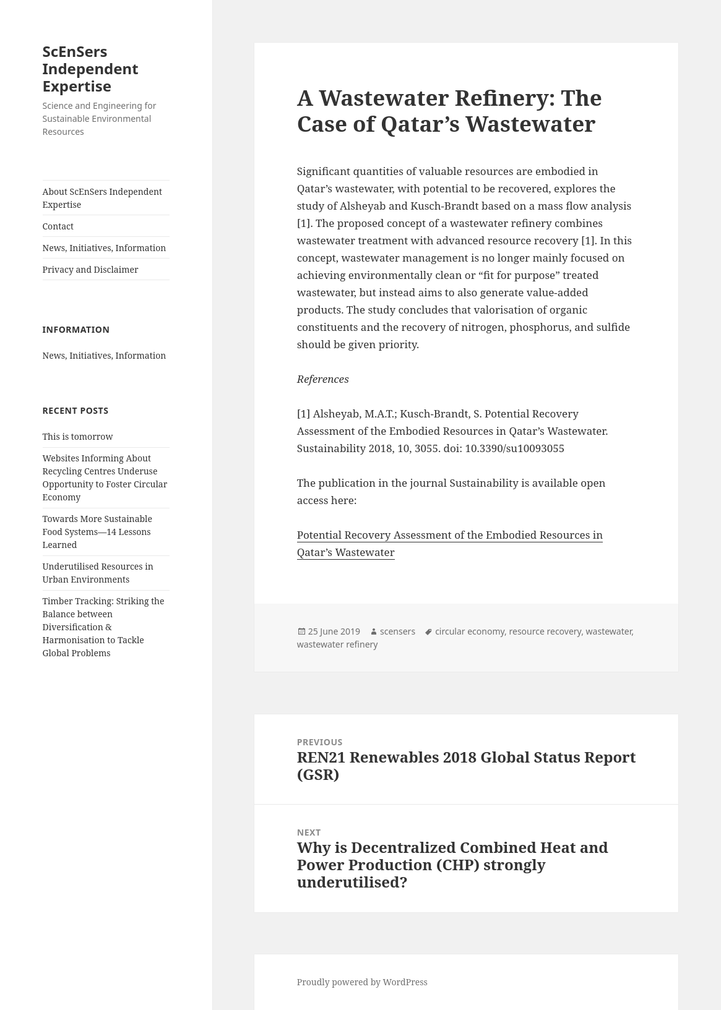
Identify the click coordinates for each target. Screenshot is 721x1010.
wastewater (609, 631)
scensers (397, 631)
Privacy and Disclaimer (91, 269)
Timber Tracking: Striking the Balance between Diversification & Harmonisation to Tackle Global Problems (104, 627)
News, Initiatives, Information (104, 248)
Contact (58, 226)
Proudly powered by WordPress (362, 982)
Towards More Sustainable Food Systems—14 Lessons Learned (97, 531)
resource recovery (545, 631)
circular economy (469, 631)
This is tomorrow (78, 436)
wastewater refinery (337, 644)
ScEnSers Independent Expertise (91, 68)
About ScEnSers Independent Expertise (102, 198)
